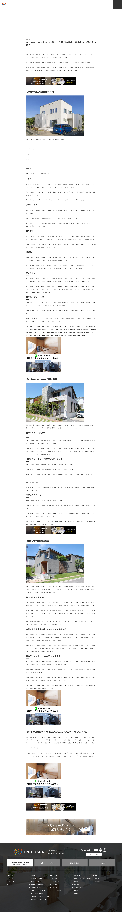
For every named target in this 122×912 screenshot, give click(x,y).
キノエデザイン (31, 748)
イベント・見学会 (47, 4)
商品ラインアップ (75, 4)
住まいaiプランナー (94, 854)
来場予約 (108, 4)
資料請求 (101, 4)
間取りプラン (92, 4)
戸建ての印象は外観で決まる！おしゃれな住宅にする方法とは (65, 326)
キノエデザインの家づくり (61, 4)
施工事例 (84, 4)
